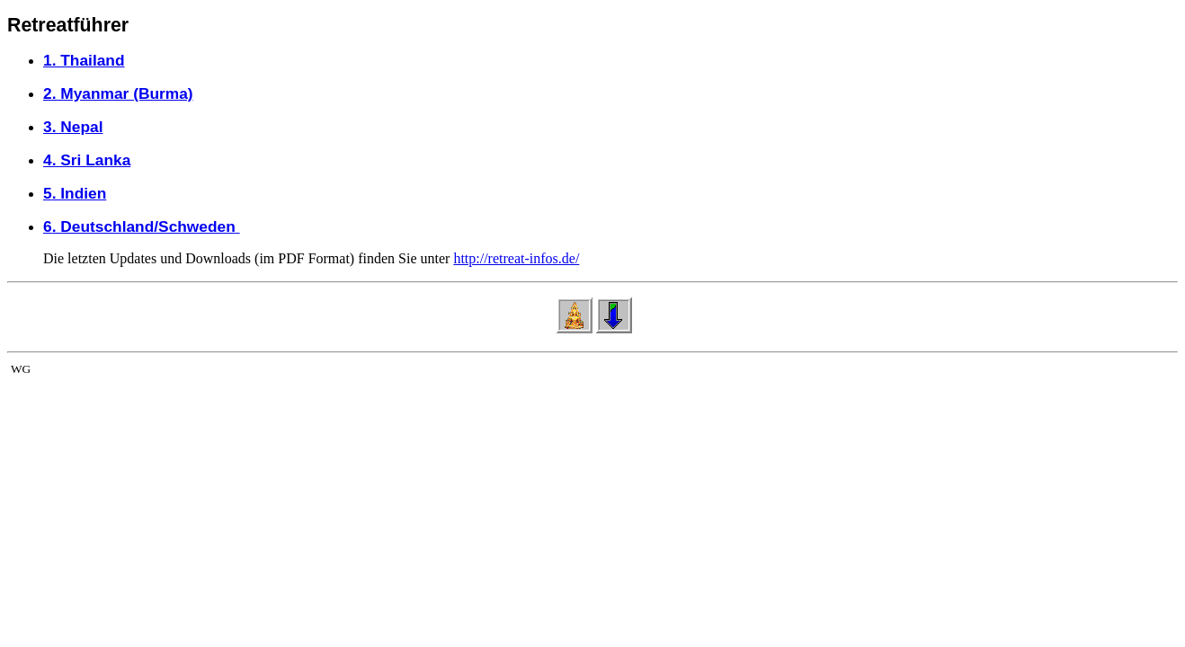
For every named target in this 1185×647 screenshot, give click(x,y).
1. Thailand (84, 60)
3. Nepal (72, 127)
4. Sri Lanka (86, 160)
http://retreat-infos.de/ (516, 258)
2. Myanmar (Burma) (118, 93)
